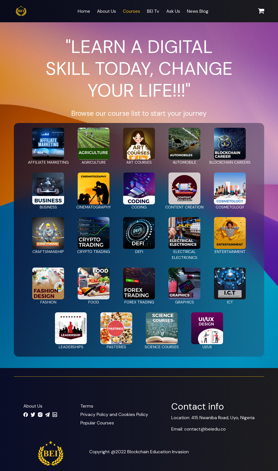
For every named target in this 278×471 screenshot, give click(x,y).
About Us (106, 11)
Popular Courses (97, 423)
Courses (131, 11)
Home (84, 11)
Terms (86, 406)
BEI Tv (153, 11)
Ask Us (173, 11)
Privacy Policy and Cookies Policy (114, 414)
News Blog (197, 11)
